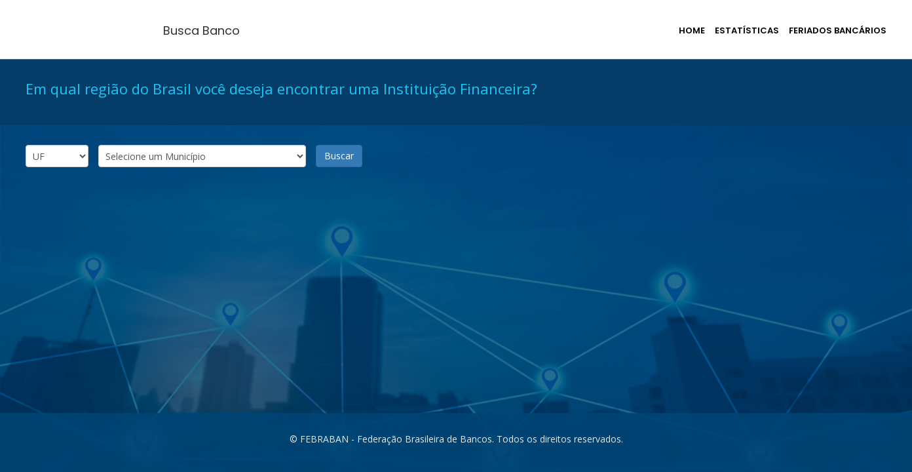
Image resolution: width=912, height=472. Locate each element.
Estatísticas (747, 30)
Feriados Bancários (837, 30)
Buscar (339, 155)
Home (692, 30)
